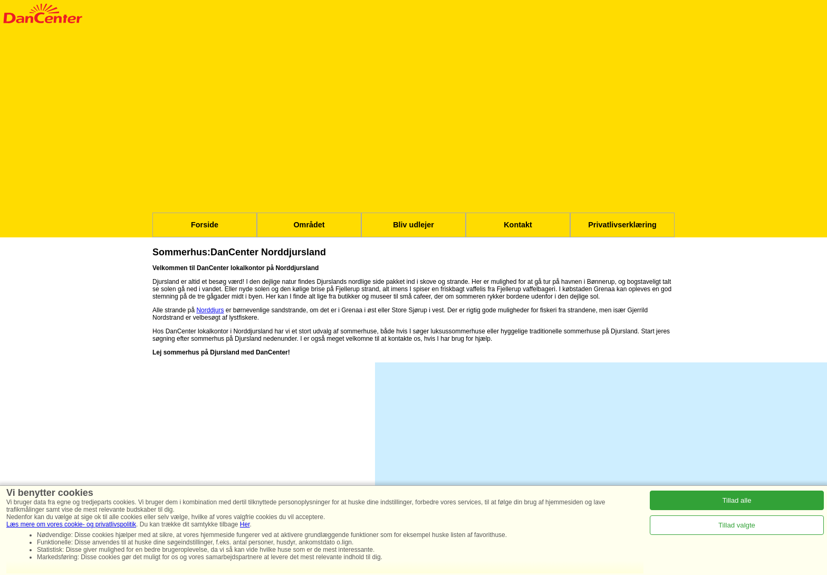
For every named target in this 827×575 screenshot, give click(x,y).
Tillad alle (736, 500)
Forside (204, 225)
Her (245, 524)
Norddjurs (210, 310)
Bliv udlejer (413, 225)
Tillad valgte (736, 525)
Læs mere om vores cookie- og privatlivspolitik (71, 524)
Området (308, 225)
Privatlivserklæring (622, 225)
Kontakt (518, 225)
